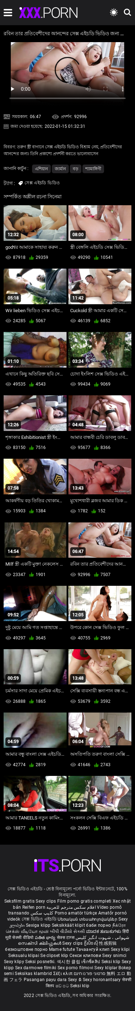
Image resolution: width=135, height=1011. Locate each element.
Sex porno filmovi (75, 967)
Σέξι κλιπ (63, 973)
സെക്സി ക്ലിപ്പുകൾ (40, 943)
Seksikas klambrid (34, 973)
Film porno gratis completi (84, 901)
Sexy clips (46, 901)
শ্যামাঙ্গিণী (93, 168)
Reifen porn (33, 907)
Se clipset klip (54, 955)
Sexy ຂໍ (75, 979)
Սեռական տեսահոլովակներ (88, 919)
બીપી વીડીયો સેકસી (67, 931)
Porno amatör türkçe (76, 913)
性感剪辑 (108, 943)
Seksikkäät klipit (69, 925)
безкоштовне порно (26, 949)
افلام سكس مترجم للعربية (71, 907)
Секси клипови (85, 955)
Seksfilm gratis (19, 901)
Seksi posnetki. (41, 961)
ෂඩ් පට (63, 985)
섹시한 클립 (69, 961)
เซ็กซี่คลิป (91, 961)
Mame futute (62, 949)
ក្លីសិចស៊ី (91, 943)
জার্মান (60, 168)
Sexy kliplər (106, 967)
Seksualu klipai (24, 955)
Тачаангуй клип (93, 949)
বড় (75, 168)
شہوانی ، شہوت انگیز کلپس (102, 937)
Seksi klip (112, 961)
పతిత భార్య (46, 937)
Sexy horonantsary (102, 979)
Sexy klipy (14, 961)
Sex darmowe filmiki (36, 967)
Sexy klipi (120, 949)
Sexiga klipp (39, 925)
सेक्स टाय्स (66, 937)
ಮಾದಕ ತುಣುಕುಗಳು (104, 931)
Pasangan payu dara (46, 979)
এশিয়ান (41, 168)
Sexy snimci (114, 955)
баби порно (98, 925)
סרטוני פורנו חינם (89, 973)
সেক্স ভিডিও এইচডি (39, 919)
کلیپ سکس (42, 913)
